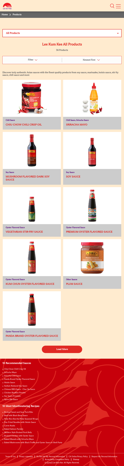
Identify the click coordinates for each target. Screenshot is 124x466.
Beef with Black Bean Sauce (16, 416)
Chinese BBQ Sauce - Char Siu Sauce (19, 389)
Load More (62, 349)
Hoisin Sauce (9, 383)
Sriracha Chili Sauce (12, 376)
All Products (13, 33)
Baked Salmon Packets (13, 429)
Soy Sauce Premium (12, 396)
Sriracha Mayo (10, 372)
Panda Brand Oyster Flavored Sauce (19, 379)
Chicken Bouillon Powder (15, 393)
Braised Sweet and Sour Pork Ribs (18, 412)
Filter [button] (30, 60)
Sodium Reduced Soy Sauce (15, 386)
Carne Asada (9, 426)
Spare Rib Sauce (11, 400)
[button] (112, 6)
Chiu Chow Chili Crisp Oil (15, 369)
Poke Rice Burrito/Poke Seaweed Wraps (21, 419)
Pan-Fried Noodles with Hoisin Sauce (20, 422)
